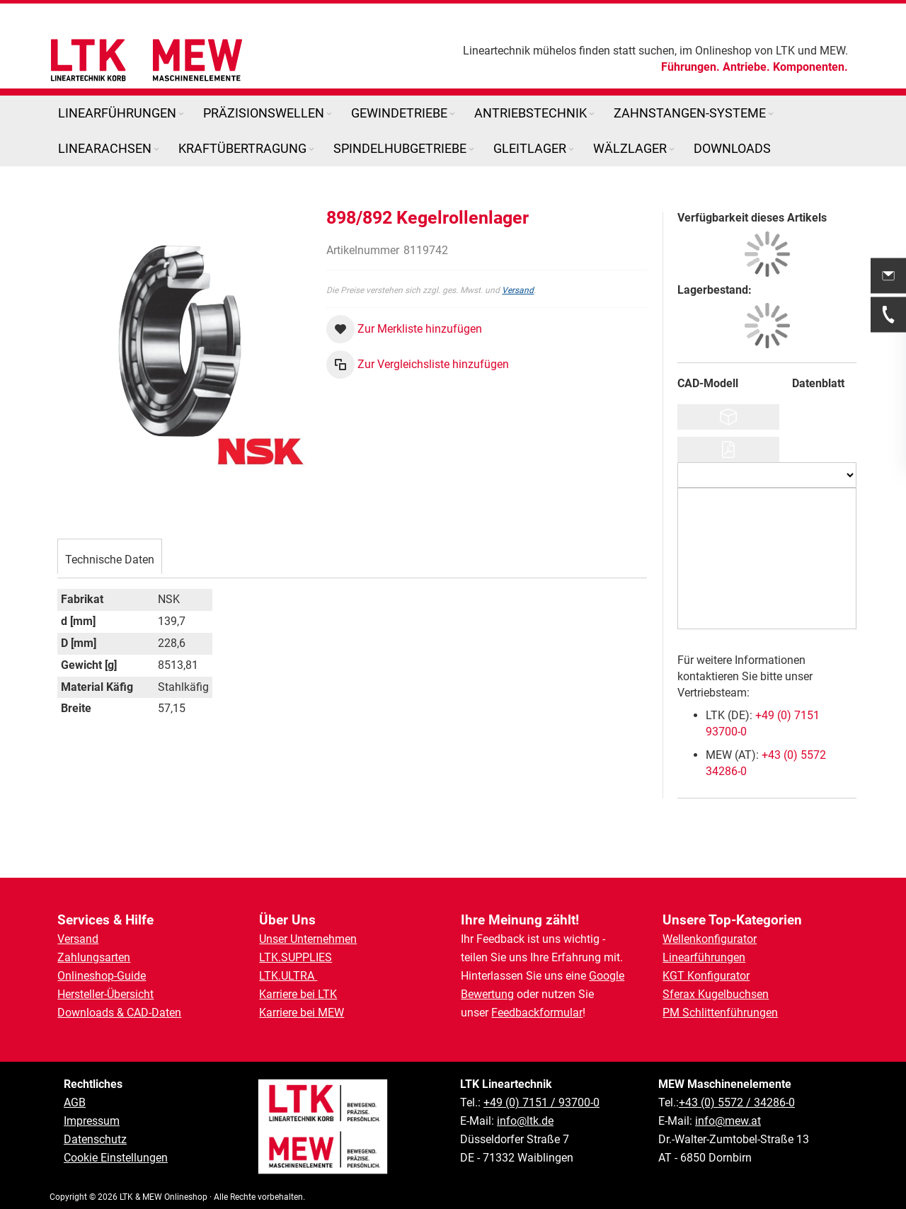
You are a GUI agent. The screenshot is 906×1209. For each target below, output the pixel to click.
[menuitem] (122, 113)
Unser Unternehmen (308, 939)
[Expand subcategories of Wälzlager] (672, 149)
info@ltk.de (525, 1121)
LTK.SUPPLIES (295, 957)
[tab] (109, 483)
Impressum (92, 1121)
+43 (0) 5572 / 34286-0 (737, 1102)
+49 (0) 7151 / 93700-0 (541, 1102)
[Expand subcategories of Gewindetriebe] (452, 114)
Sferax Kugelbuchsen (716, 994)
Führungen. (690, 67)
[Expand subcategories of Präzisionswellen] (329, 114)
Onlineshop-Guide (101, 975)
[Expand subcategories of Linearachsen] (156, 149)
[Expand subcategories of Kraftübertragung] (311, 149)
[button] (404, 329)
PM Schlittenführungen (720, 1012)
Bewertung (487, 994)
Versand (518, 290)
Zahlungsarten (93, 957)
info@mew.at (728, 1121)
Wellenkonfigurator (710, 939)
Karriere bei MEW (301, 1012)
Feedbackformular (537, 1012)
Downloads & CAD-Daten (119, 1012)
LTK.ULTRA (288, 975)
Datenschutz (95, 1139)
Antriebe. (746, 67)
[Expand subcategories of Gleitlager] (571, 149)
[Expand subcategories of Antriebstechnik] (592, 114)
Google (606, 975)
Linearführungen (704, 957)
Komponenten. (810, 67)
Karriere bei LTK (298, 994)
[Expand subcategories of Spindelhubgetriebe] (471, 149)
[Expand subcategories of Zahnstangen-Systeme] (771, 114)
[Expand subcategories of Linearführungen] (181, 114)
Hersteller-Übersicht (105, 994)
